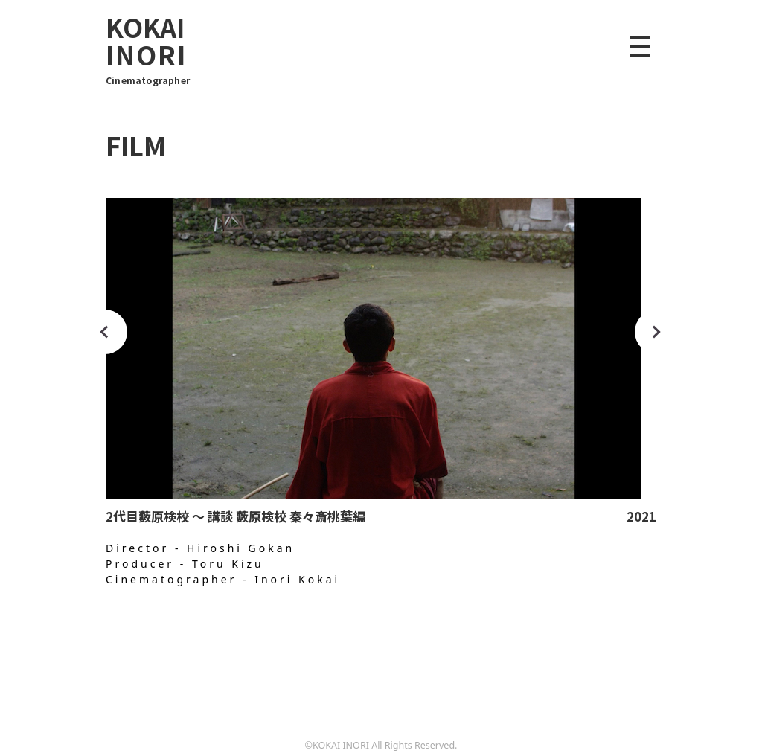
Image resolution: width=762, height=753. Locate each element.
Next (657, 332)
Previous (105, 332)
